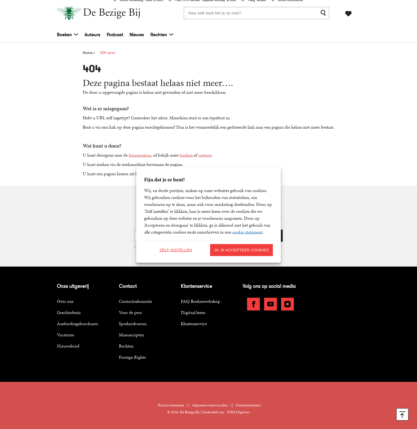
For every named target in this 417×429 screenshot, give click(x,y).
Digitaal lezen (193, 312)
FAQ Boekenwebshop (200, 301)
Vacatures (65, 335)
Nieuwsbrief (68, 346)
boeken (187, 155)
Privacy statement (171, 405)
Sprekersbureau (133, 323)
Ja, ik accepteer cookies (241, 250)
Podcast (115, 34)
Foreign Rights (132, 357)
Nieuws (137, 34)
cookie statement (247, 231)
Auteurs (92, 34)
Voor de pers (130, 312)
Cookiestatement (248, 405)
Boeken (64, 34)
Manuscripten (131, 335)
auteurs (204, 155)
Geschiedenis (69, 312)
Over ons (65, 301)
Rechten (158, 34)
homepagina (140, 155)
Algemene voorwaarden (210, 405)
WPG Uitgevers (238, 412)
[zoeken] (324, 13)
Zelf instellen (175, 250)
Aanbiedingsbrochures (77, 323)
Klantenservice (194, 323)
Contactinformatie (135, 301)
